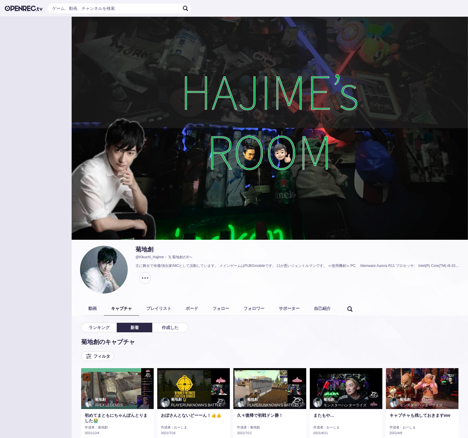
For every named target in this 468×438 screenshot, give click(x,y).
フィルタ (97, 356)
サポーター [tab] (289, 308)
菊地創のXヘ (180, 257)
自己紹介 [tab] (322, 308)
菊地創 (144, 249)
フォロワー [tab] (254, 308)
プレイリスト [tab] (158, 308)
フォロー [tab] (221, 308)
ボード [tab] (192, 308)
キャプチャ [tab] (121, 308)
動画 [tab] (92, 308)
